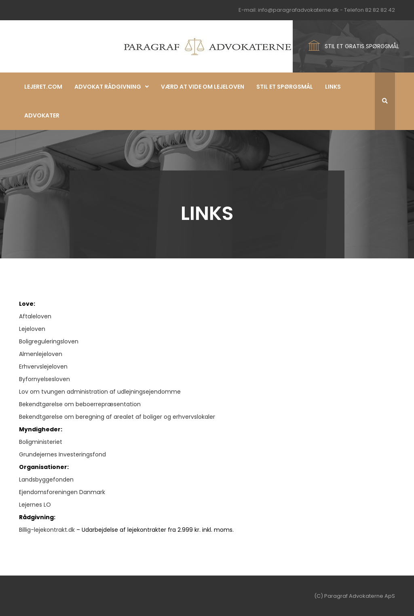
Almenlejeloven (40, 354)
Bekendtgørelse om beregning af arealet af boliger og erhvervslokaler (117, 417)
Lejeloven (32, 329)
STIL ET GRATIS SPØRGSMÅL (362, 46)
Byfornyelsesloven (44, 379)
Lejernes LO (35, 505)
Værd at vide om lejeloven (202, 87)
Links (333, 87)
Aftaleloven (35, 316)
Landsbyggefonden (46, 479)
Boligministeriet (40, 442)
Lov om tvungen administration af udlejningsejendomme (100, 392)
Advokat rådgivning (107, 87)
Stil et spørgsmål (284, 87)
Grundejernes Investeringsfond (62, 454)
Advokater (41, 115)
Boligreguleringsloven (48, 341)
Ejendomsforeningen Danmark (62, 492)
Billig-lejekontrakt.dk (47, 530)
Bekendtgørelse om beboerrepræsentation (80, 404)
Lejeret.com (43, 87)
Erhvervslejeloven (43, 366)
